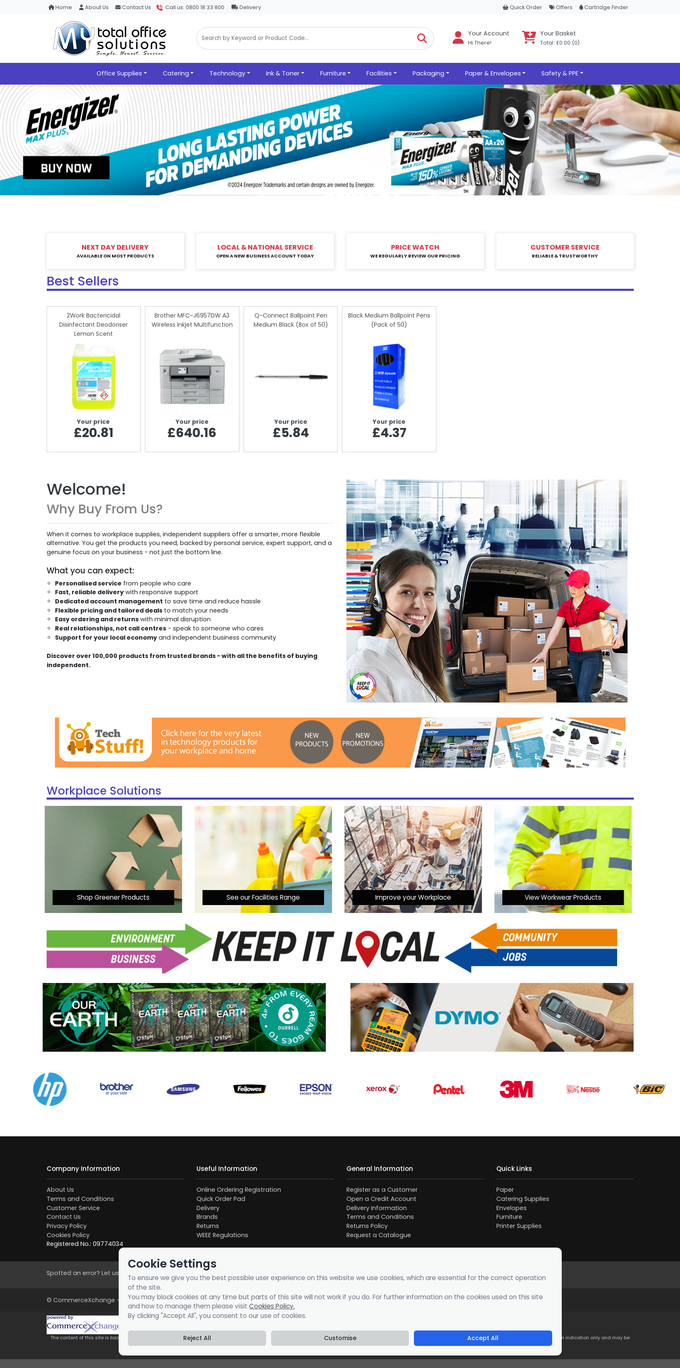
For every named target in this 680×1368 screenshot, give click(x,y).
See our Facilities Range (133, 897)
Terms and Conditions (80, 1199)
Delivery (246, 7)
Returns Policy (367, 1226)
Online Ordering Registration (239, 1189)
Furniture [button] (333, 73)
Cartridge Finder (603, 7)
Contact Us (133, 7)
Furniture (509, 1217)
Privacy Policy (67, 1226)
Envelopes (511, 1208)
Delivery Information (376, 1208)
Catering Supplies (522, 1199)
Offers (561, 7)
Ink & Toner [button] (282, 73)
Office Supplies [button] (119, 73)
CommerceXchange (84, 1300)
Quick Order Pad (221, 1199)
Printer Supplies (519, 1226)
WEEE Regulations (222, 1235)
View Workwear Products (433, 897)
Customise (340, 1338)
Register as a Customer (382, 1189)
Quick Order (522, 7)
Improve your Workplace (283, 897)
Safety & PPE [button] (559, 73)
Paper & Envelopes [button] (493, 73)
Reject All (197, 1338)
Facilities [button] (379, 73)
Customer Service (73, 1208)
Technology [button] (227, 73)
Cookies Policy (68, 1235)
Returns (208, 1226)
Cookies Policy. (272, 1306)
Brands (207, 1217)
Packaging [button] (428, 73)
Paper (505, 1189)
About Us (94, 7)
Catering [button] (176, 73)
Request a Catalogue (378, 1235)
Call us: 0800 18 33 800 (194, 7)
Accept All (482, 1338)
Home (60, 7)
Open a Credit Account (381, 1199)
